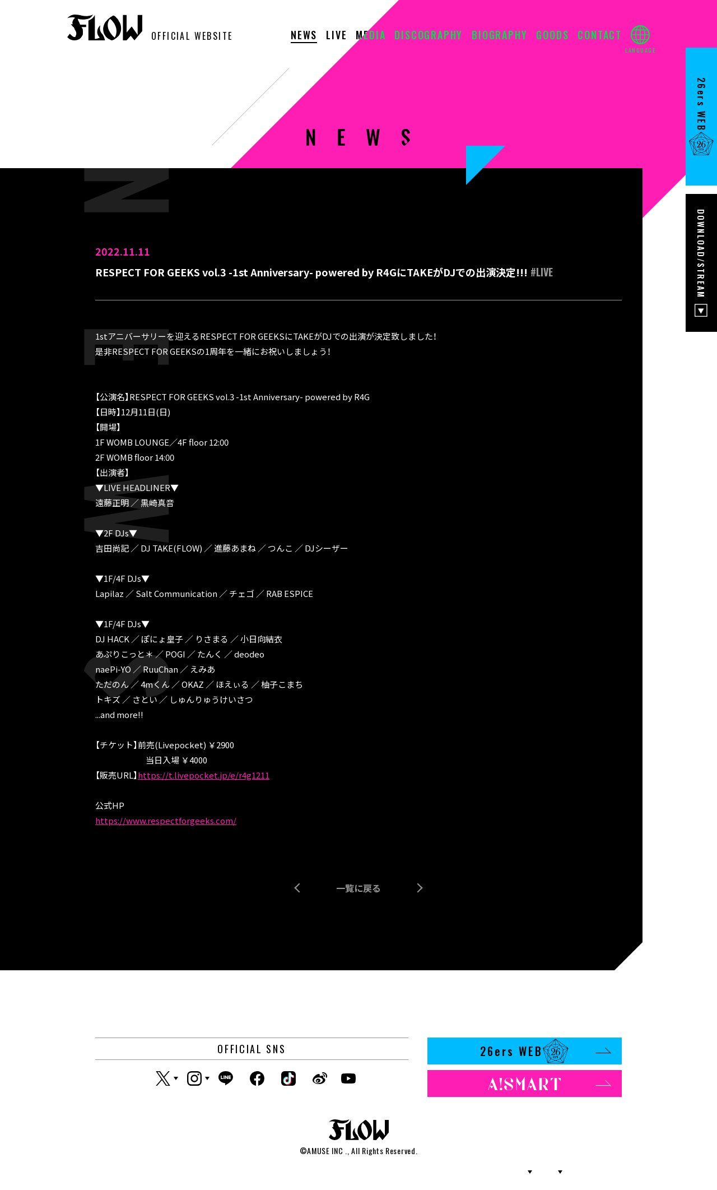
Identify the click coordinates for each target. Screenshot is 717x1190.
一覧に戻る (358, 888)
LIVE (336, 36)
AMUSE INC (325, 1150)
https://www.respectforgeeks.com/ (165, 820)
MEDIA (370, 36)
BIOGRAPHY (499, 36)
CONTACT (600, 36)
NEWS (304, 36)
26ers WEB (545, 1051)
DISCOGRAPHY (428, 36)
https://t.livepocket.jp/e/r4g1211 (203, 775)
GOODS (552, 36)
